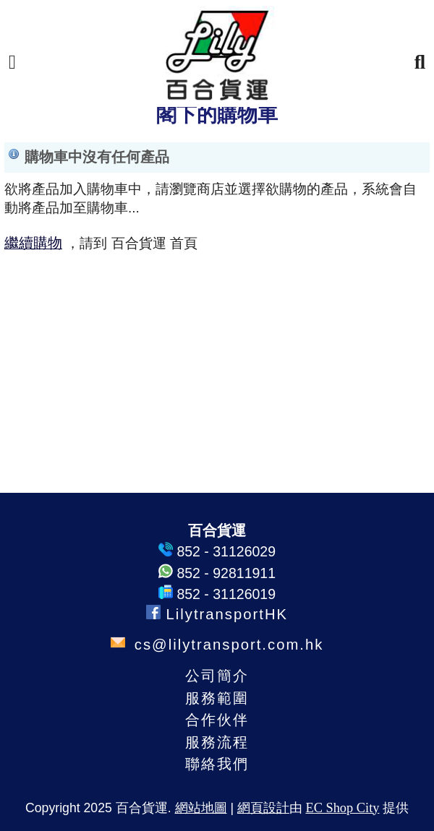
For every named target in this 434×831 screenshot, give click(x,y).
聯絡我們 (217, 764)
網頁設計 (263, 808)
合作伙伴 (217, 720)
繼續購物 (33, 243)
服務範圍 (217, 698)
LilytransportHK (217, 614)
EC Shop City (342, 808)
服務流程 (217, 742)
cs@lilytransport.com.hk (226, 645)
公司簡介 (217, 676)
